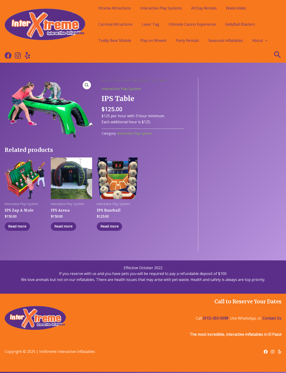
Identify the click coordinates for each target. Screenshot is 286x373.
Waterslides (236, 8)
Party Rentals (187, 40)
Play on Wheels (153, 40)
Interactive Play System (132, 80)
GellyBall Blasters (240, 24)
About (260, 40)
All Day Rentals (204, 8)
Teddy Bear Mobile (114, 40)
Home (106, 80)
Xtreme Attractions (114, 8)
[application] (265, 40)
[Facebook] (8, 55)
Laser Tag (150, 24)
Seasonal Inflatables (225, 40)
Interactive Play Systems (161, 8)
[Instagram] (17, 55)
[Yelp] (27, 55)
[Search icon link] (277, 55)
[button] (86, 85)
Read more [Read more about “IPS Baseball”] (110, 227)
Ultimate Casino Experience (192, 24)
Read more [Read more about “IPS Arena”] (64, 227)
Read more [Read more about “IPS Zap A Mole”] (18, 227)
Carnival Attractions (115, 24)
